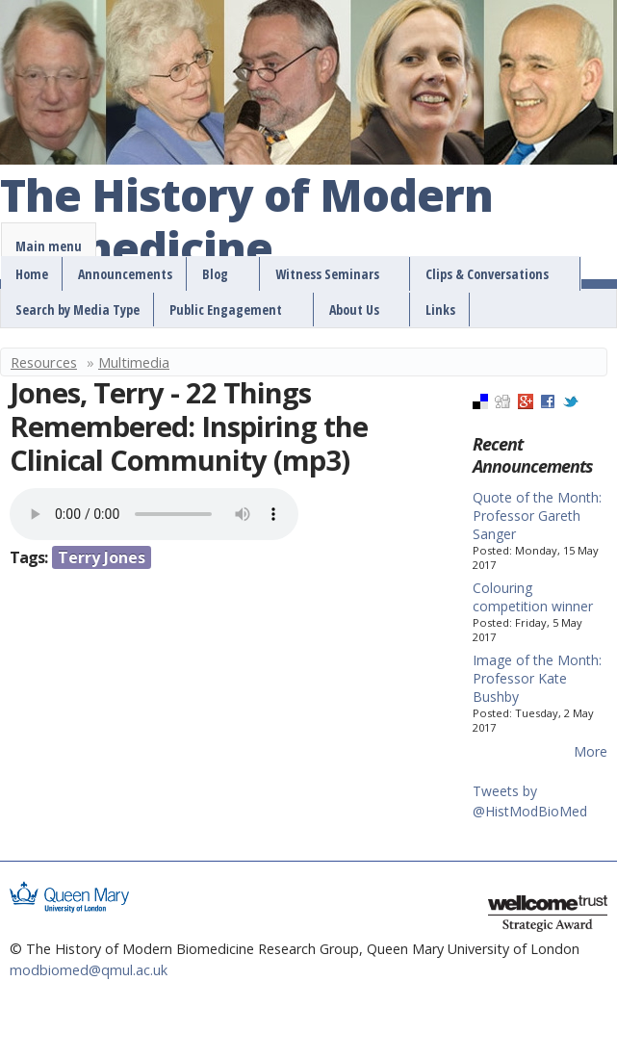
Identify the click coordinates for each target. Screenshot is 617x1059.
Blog (215, 274)
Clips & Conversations (487, 274)
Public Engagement (225, 309)
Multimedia (133, 362)
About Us (354, 309)
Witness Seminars (327, 274)
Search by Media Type (77, 309)
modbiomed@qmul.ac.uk (88, 970)
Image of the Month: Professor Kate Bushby (537, 678)
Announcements (125, 274)
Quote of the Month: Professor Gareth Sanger (537, 515)
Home (31, 274)
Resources (44, 362)
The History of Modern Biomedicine (246, 222)
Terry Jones (101, 557)
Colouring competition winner (533, 597)
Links (440, 309)
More (590, 751)
